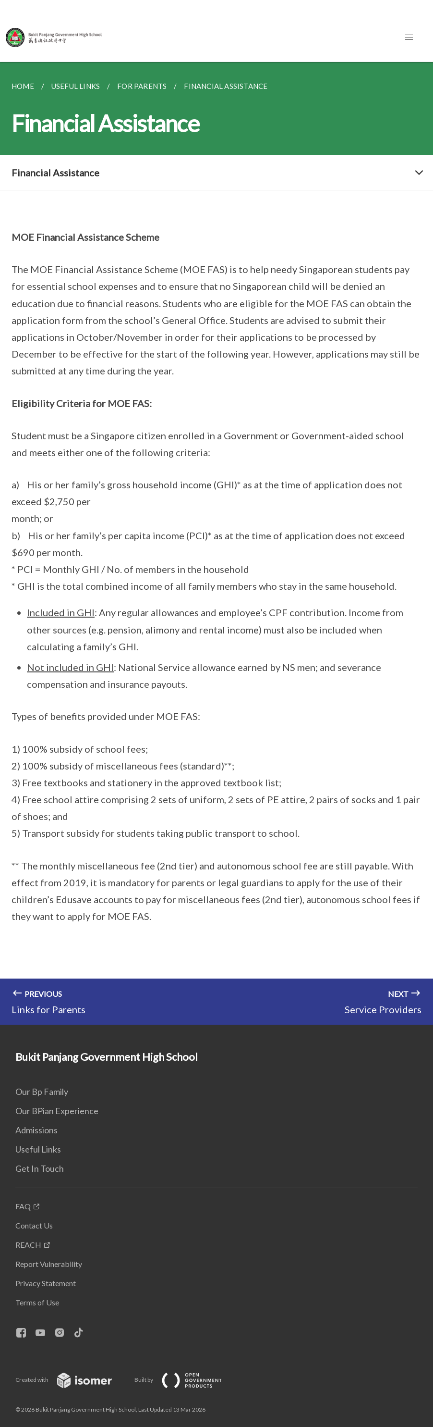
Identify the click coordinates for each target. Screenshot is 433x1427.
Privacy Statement (45, 1283)
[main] (216, 543)
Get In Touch (39, 1168)
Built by (185, 1379)
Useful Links (38, 1149)
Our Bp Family (41, 1091)
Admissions (36, 1130)
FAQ (23, 1206)
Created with (71, 1379)
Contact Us (34, 1225)
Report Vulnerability (48, 1263)
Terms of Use (37, 1302)
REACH (28, 1244)
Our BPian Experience (56, 1110)
